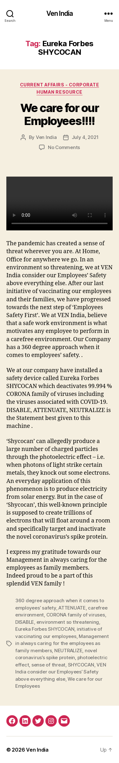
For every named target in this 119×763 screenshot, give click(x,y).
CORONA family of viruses (75, 615)
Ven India (59, 13)
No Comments (64, 147)
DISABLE (24, 622)
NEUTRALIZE (68, 650)
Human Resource (59, 92)
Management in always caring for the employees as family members (62, 643)
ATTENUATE (72, 608)
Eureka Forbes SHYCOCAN (44, 629)
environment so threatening (67, 622)
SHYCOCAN (81, 665)
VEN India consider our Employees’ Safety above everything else (60, 672)
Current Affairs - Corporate (59, 84)
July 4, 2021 (85, 137)
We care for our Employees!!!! (59, 114)
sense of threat (48, 665)
